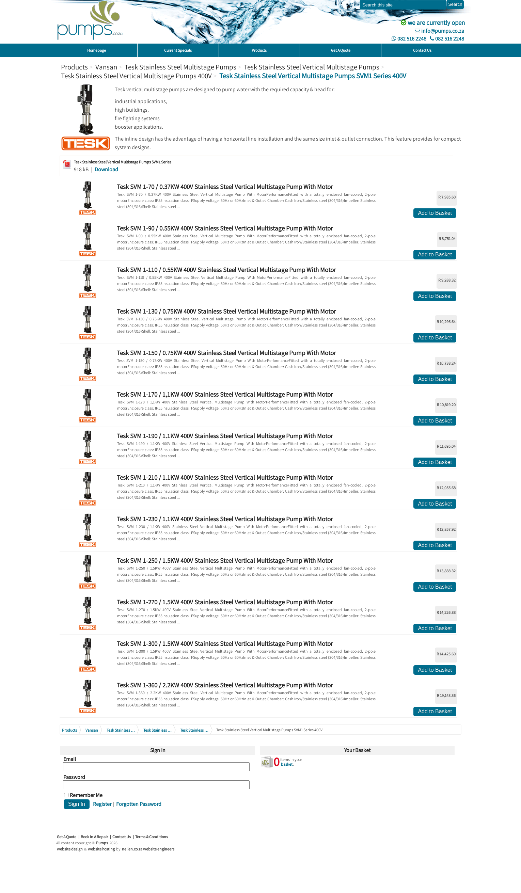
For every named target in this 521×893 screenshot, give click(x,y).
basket (287, 764)
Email (69, 759)
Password (74, 777)
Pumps (102, 842)
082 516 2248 (409, 38)
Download (106, 169)
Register (102, 804)
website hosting (101, 848)
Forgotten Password (138, 804)
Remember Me (86, 795)
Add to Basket (435, 213)
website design (70, 848)
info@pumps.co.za (439, 30)
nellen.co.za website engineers (148, 848)
